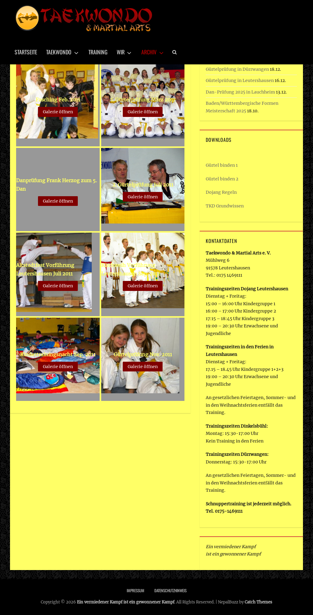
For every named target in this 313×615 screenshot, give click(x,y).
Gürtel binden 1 (222, 165)
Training (98, 52)
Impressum (135, 590)
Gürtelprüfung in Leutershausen (240, 80)
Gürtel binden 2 (222, 179)
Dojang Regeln (221, 192)
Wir (121, 52)
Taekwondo (58, 52)
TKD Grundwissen (225, 206)
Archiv (148, 52)
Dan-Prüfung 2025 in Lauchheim (240, 92)
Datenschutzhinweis (170, 590)
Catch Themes (258, 602)
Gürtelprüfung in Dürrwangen (237, 69)
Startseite (26, 52)
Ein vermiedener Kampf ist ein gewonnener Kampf (125, 602)
